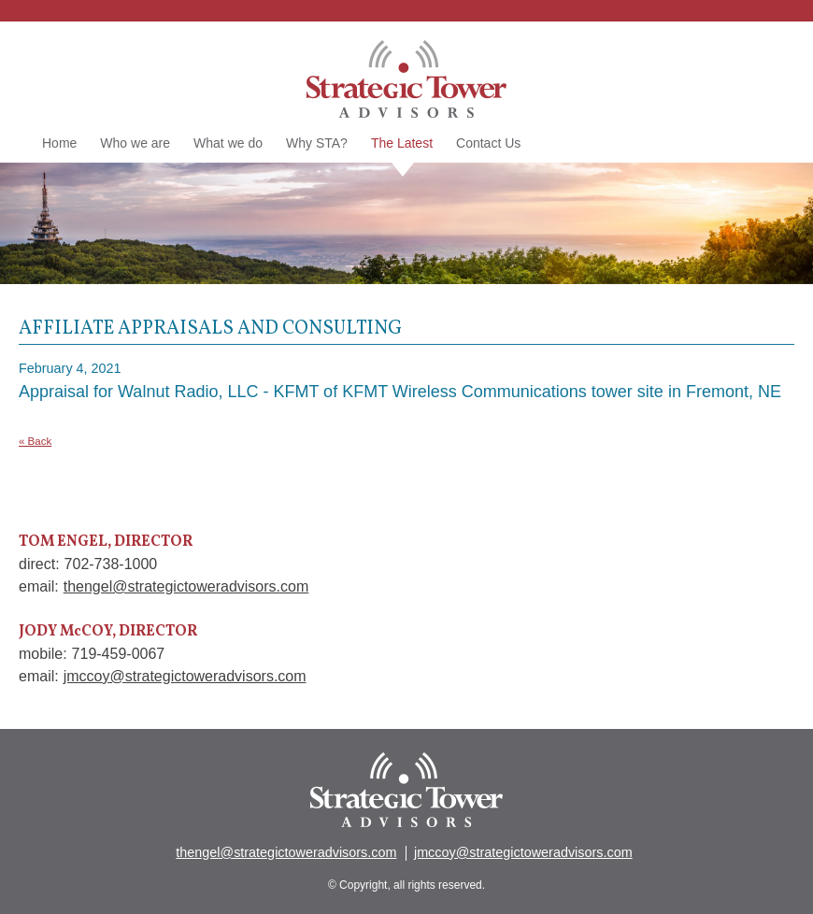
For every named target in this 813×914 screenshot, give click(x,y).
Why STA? (317, 143)
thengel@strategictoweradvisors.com (186, 586)
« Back (35, 441)
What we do (228, 143)
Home (59, 143)
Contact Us (488, 143)
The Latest (402, 144)
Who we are (135, 143)
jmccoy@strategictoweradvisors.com (185, 676)
